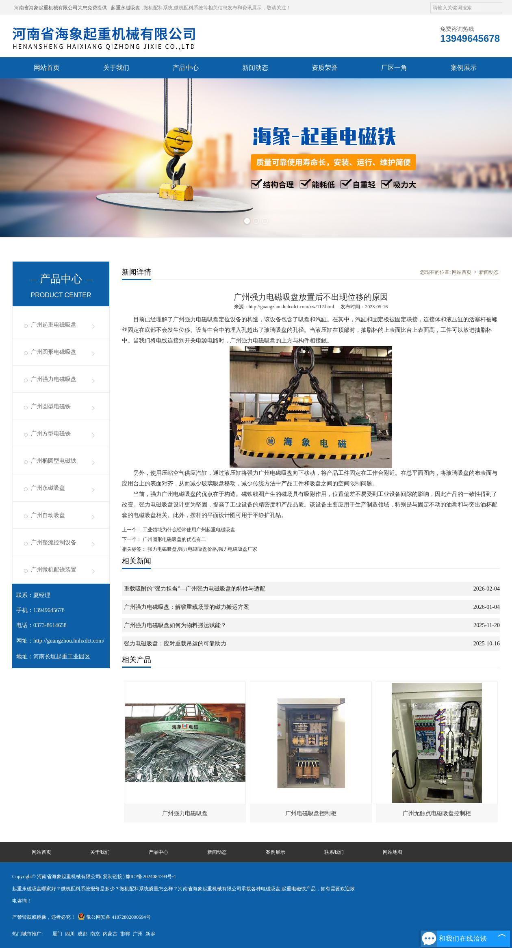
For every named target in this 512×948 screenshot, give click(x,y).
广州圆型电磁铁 (51, 406)
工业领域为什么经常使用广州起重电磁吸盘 (188, 529)
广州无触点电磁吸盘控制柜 (437, 813)
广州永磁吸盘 (48, 488)
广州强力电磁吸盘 (53, 379)
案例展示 (464, 67)
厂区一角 (394, 67)
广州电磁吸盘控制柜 (310, 813)
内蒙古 (110, 934)
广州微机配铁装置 (53, 570)
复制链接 (112, 876)
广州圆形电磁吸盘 (53, 352)
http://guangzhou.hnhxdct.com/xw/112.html (291, 307)
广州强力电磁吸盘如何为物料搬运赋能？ (175, 625)
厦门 (57, 934)
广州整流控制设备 (53, 542)
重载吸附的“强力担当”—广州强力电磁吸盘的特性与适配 (194, 589)
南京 (95, 934)
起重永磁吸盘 (125, 8)
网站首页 (47, 67)
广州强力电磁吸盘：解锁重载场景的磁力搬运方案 (186, 607)
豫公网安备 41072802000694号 (114, 917)
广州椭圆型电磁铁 (53, 461)
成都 (82, 934)
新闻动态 (255, 67)
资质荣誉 (325, 67)
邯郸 (125, 934)
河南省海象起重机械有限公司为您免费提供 (60, 8)
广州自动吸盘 (48, 515)
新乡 (150, 934)
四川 (70, 934)
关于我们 (116, 67)
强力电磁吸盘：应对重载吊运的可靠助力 (175, 644)
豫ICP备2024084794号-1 (151, 876)
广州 (138, 934)
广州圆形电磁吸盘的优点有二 (173, 539)
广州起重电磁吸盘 (53, 325)
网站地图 (392, 852)
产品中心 (186, 67)
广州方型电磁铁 (51, 434)
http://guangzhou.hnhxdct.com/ (68, 641)
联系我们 (334, 852)
